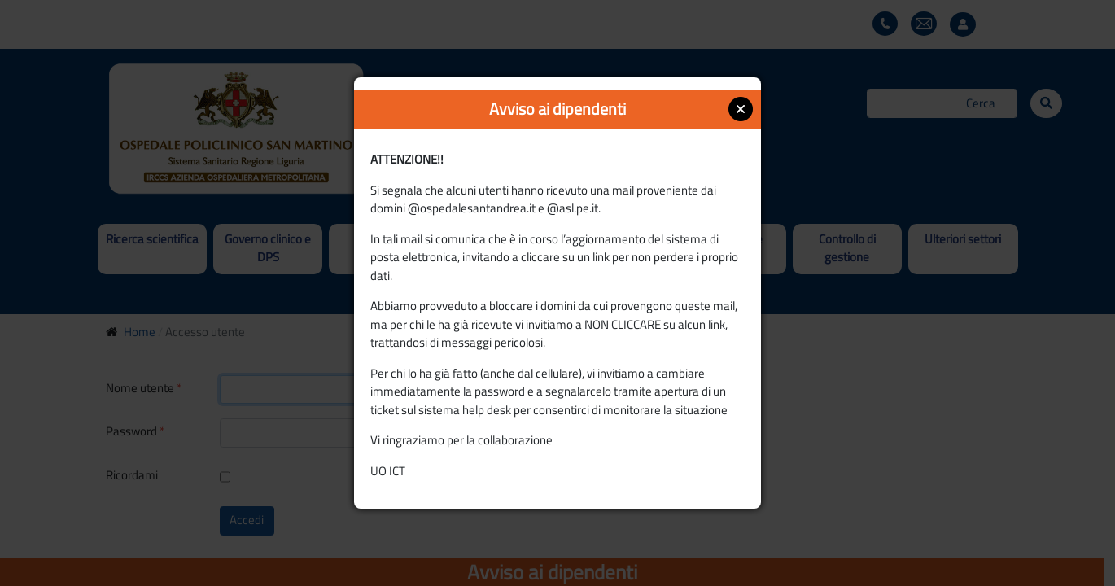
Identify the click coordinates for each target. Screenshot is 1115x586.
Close (740, 109)
